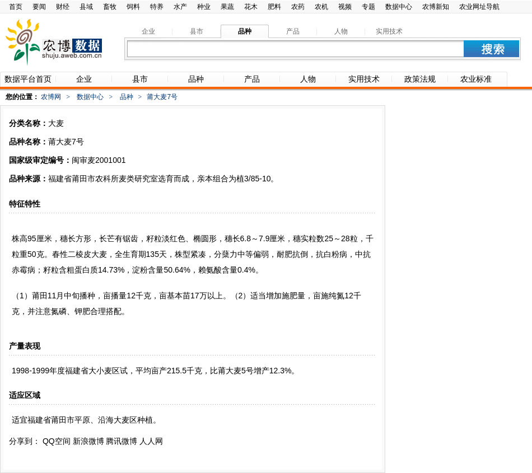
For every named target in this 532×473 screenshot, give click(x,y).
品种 (126, 97)
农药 (298, 7)
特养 (157, 7)
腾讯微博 (121, 441)
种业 (204, 7)
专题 (368, 7)
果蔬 (227, 7)
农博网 (51, 97)
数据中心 (398, 7)
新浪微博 (88, 441)
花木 (251, 7)
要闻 (39, 7)
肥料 (274, 7)
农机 (321, 7)
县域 (86, 7)
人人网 (151, 441)
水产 (180, 7)
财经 (62, 7)
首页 (15, 7)
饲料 (133, 7)
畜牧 (109, 7)
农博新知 (435, 7)
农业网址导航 (479, 7)
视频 (345, 7)
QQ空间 (57, 441)
